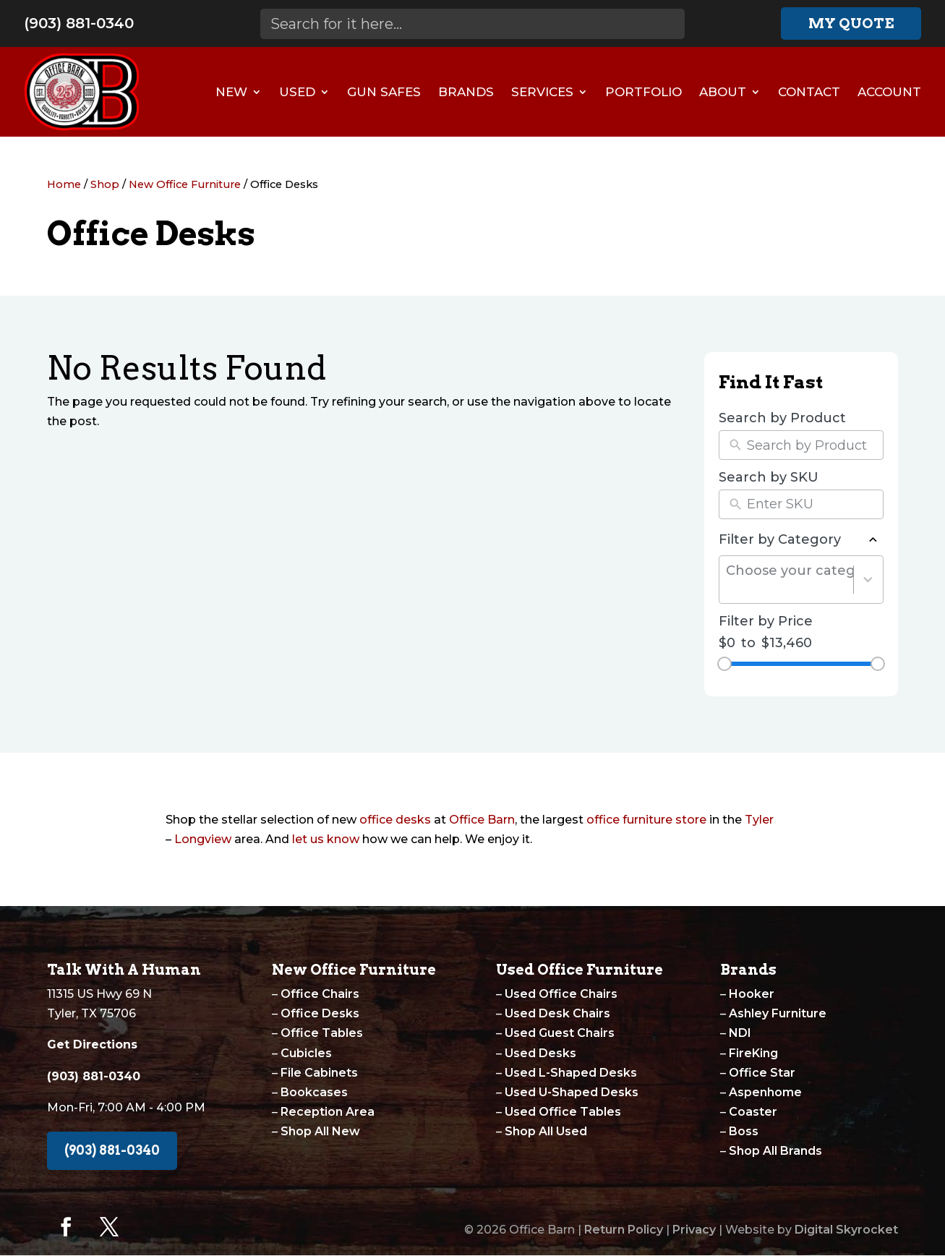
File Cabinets (319, 1073)
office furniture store (646, 819)
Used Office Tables (563, 1112)
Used (297, 92)
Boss (743, 1131)
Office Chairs (320, 994)
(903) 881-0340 (79, 23)
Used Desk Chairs (557, 1013)
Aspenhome (765, 1092)
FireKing (753, 1053)
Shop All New (320, 1131)
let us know (325, 839)
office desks (395, 819)
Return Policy (623, 1229)
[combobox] (790, 579)
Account (889, 92)
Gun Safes (384, 92)
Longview (202, 839)
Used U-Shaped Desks (571, 1092)
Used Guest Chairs (560, 1033)
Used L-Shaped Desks (571, 1073)
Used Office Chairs (561, 994)
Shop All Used (546, 1131)
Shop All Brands (775, 1151)
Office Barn (482, 819)
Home (64, 184)
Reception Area (328, 1112)
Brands (466, 92)
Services (542, 92)
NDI (740, 1033)
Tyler (759, 819)
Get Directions (92, 1044)
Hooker (751, 994)
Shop (104, 184)
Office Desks (320, 1013)
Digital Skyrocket (846, 1229)
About (722, 92)
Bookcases (314, 1092)
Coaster (753, 1112)
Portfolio (643, 92)
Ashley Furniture (777, 1013)
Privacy (694, 1229)
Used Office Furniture (579, 969)
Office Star (762, 1073)
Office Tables (322, 1033)
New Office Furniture (185, 184)
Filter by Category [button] (801, 540)
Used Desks (540, 1053)
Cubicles (306, 1053)
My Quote (851, 23)
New (231, 92)
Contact (809, 92)
